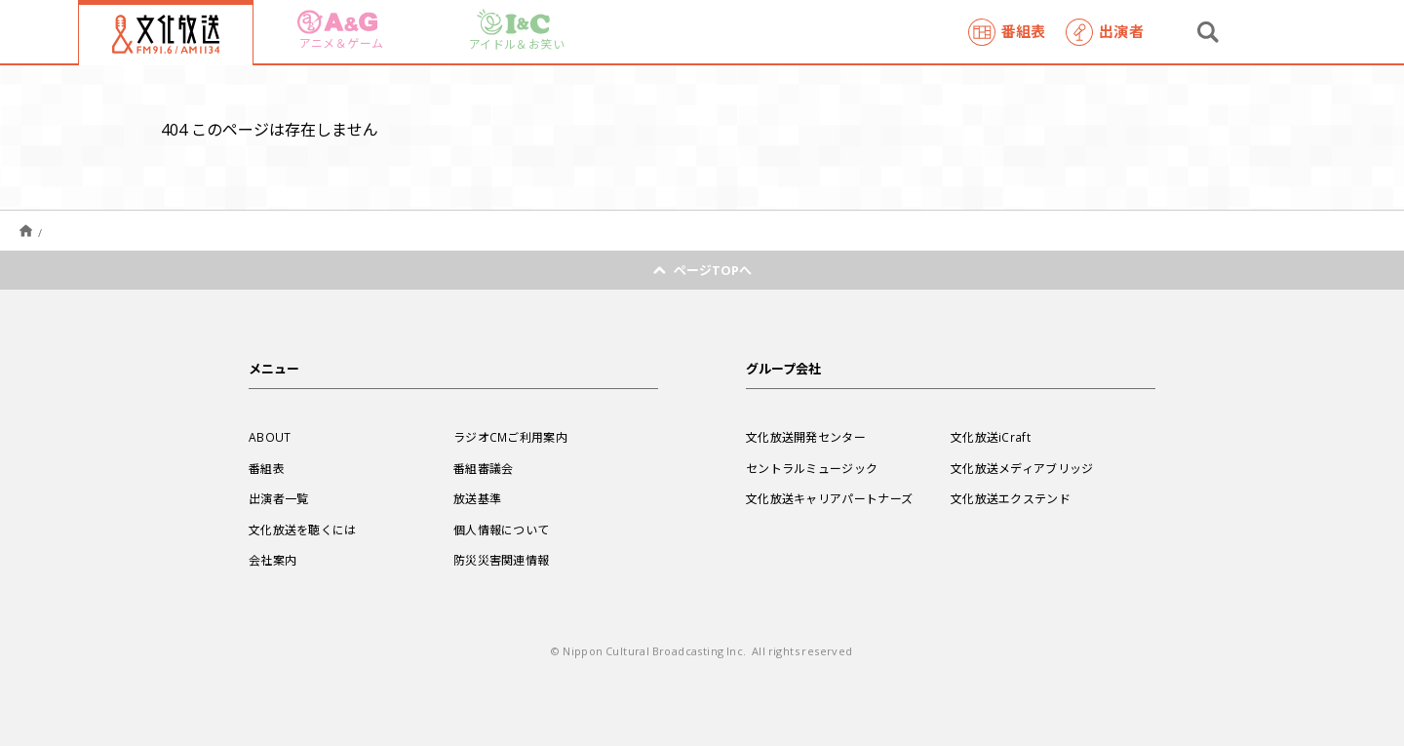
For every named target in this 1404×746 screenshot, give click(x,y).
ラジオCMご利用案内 (510, 437)
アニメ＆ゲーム (340, 31)
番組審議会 (483, 468)
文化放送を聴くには (303, 529)
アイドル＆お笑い (517, 31)
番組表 (1007, 32)
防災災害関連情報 (501, 560)
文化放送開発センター (806, 437)
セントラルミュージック (812, 468)
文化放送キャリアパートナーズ (829, 498)
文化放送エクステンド (1011, 498)
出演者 (1105, 32)
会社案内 (272, 560)
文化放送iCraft (991, 437)
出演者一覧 (279, 498)
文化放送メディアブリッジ (1022, 468)
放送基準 (477, 498)
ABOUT (270, 437)
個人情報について (501, 529)
